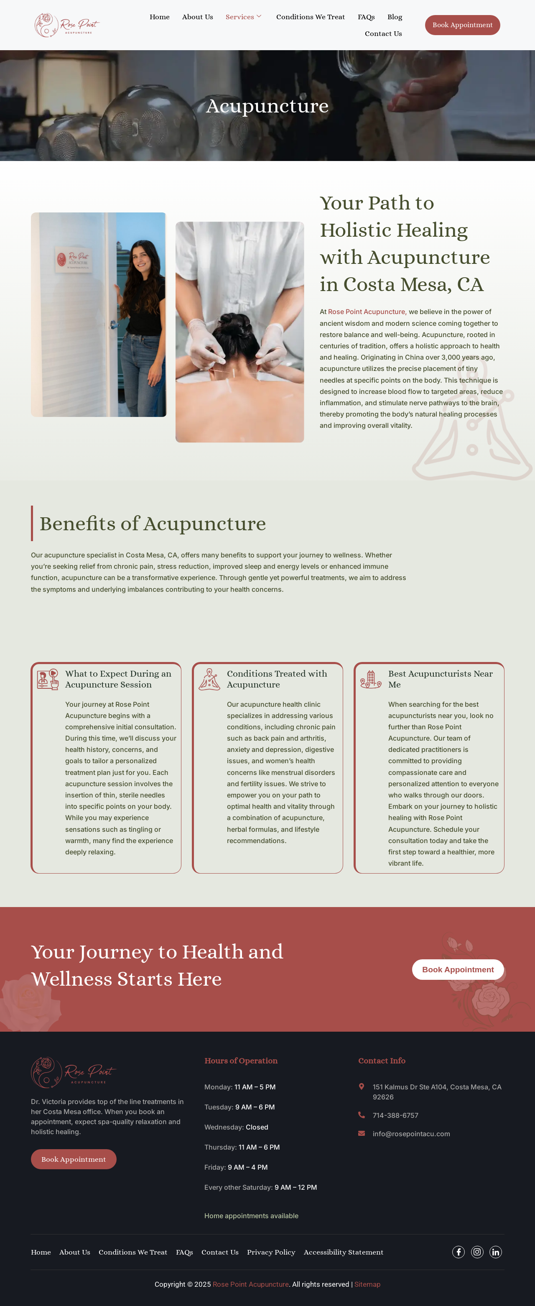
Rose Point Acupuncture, (367, 311)
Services (243, 17)
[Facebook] (458, 1252)
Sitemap (367, 1284)
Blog (394, 17)
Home (160, 17)
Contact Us (383, 33)
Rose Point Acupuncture (251, 1284)
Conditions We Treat (310, 17)
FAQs (366, 17)
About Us (197, 17)
